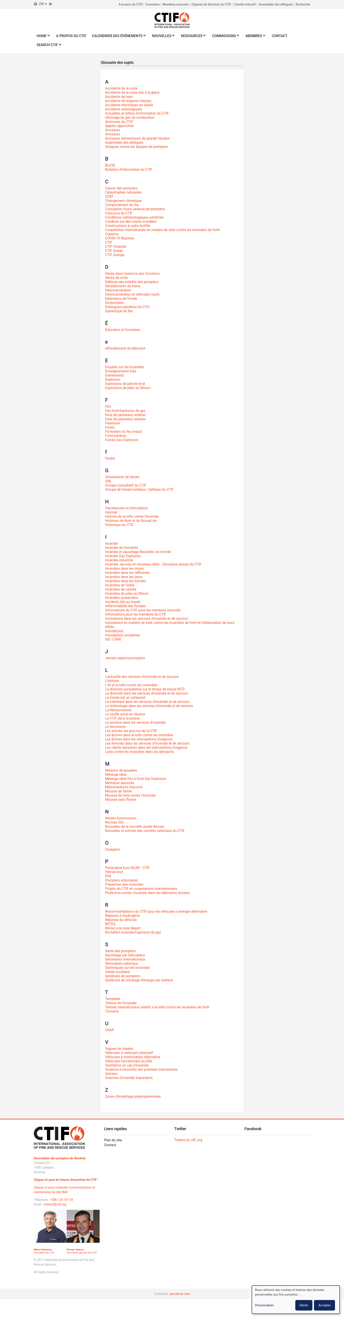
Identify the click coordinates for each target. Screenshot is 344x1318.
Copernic (112, 234)
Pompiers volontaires (121, 880)
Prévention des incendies (124, 885)
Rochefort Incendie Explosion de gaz (133, 932)
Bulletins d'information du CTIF (129, 169)
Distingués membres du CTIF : (128, 307)
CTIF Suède (114, 251)
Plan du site (113, 1140)
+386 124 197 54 (61, 1199)
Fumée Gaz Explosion (122, 440)
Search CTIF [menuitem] (48, 46)
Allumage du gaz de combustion (130, 117)
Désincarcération (118, 290)
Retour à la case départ (123, 928)
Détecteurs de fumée (121, 298)
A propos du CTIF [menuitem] (71, 36)
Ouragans (112, 849)
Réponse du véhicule (121, 920)
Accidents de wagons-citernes (128, 101)
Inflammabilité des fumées (126, 606)
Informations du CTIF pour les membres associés (143, 610)
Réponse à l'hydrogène (122, 916)
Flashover (112, 423)
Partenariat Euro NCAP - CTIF (127, 868)
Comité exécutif (245, 4)
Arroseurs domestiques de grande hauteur (138, 138)
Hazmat (111, 512)
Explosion (112, 379)
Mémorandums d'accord (124, 787)
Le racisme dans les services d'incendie (136, 722)
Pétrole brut (114, 872)
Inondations (114, 631)
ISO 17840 (113, 639)
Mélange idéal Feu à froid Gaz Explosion (136, 779)
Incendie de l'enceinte (122, 548)
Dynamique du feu (119, 311)
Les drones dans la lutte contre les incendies (139, 735)
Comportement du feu (122, 205)
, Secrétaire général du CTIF (82, 1251)
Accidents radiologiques (124, 109)
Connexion (152, 4)
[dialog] (296, 1300)
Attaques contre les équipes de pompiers (137, 147)
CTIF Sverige (115, 255)
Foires (110, 427)
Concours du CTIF (119, 213)
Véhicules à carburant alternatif (129, 1053)
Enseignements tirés (121, 371)
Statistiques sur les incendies (128, 968)
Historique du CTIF (119, 525)
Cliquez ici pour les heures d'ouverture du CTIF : (66, 1180)
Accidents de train (119, 97)
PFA (108, 876)
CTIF (108, 242)
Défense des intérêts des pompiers (132, 282)
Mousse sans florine (121, 799)
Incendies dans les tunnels (125, 581)
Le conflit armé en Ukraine (125, 714)
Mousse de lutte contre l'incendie (130, 795)
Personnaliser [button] (264, 1305)
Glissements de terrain (122, 477)
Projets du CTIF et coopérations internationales (141, 889)
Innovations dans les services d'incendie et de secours (147, 618)
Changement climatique (123, 201)
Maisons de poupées (121, 770)
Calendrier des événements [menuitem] (119, 37)
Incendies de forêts (120, 585)
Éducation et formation (123, 330)
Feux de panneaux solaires (126, 415)
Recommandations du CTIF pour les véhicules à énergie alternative (157, 911)
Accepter (324, 1305)
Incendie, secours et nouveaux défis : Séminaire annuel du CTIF (154, 564)
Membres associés (175, 4)
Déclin (304, 1305)
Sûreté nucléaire (117, 972)
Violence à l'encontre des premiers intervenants (142, 1069)
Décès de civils (116, 278)
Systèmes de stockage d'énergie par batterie (139, 980)
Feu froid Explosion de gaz (125, 411)
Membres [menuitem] (257, 37)
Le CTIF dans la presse (122, 718)
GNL (108, 481)
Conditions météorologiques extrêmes (135, 217)
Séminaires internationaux (125, 959)
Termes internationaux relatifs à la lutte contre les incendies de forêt (158, 1007)
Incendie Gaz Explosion (123, 556)
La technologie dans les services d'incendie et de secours (149, 706)
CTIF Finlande (115, 246)
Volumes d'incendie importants (129, 1078)
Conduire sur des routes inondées (131, 221)
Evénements (114, 375)
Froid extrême (116, 436)
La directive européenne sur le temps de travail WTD (145, 689)
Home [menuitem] (42, 37)
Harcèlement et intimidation (126, 508)
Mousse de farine (118, 791)
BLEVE (110, 165)
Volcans (111, 1074)
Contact (110, 1145)
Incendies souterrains (122, 598)
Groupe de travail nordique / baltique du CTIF (140, 489)
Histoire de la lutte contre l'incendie (132, 516)
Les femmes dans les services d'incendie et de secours (148, 743)
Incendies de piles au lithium (127, 593)
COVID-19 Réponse (120, 238)
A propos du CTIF (130, 4)
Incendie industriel (119, 560)
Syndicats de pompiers (123, 976)
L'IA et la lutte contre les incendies (131, 685)
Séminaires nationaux (122, 963)
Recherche (303, 4)
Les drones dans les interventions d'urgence (139, 739)
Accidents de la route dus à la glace (132, 92)
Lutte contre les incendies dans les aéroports (140, 752)
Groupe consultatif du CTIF (126, 485)
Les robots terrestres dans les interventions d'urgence (146, 747)
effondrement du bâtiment (125, 348)
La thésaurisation (118, 710)
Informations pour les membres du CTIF (136, 614)
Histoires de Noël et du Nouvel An (131, 521)
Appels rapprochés (119, 126)
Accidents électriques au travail (129, 105)
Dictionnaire (114, 303)
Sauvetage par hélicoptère (125, 955)
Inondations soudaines (123, 635)
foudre (110, 458)
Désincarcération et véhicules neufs (132, 294)
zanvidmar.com (179, 1294)
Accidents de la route (121, 88)
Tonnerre (112, 1011)
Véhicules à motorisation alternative (133, 1057)
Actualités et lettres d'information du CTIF (137, 113)
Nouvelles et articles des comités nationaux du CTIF (145, 831)
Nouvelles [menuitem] (164, 37)
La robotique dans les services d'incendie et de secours (148, 702)
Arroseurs (112, 130)
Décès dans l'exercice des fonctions (133, 273)
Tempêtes (113, 999)
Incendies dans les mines (124, 568)
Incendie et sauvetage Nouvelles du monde (138, 552)
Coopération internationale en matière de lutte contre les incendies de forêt (163, 230)
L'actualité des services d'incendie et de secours (142, 677)
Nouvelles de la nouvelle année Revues (135, 826)
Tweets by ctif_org (188, 1140)
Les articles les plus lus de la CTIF (131, 731)
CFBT (109, 196)
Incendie (111, 543)
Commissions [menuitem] (227, 37)
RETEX (110, 924)
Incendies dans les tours (124, 577)
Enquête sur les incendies (125, 367)
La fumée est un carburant (125, 697)
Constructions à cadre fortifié (127, 226)
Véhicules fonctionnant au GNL (129, 1061)
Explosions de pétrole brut (125, 384)
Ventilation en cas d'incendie (127, 1065)
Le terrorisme (115, 727)
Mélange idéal (116, 774)
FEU (108, 406)
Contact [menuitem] (283, 36)
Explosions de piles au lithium (128, 388)
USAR (109, 1030)
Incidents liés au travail (123, 602)
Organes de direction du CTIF (211, 4)
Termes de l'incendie (121, 1003)
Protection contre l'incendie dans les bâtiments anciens (148, 893)
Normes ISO (114, 822)
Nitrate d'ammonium (121, 818)
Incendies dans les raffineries (127, 573)
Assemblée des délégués (275, 4)
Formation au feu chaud (123, 431)
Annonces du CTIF (119, 122)
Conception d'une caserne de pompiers (135, 209)
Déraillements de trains (123, 286)
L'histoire (112, 681)
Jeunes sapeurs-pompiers (125, 658)
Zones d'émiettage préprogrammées (133, 1096)
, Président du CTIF (44, 1251)
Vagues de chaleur (119, 1049)
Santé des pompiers (120, 951)
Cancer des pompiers (121, 188)
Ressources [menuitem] (194, 37)
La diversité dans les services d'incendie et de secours (147, 693)
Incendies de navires (121, 589)
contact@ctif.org (55, 1204)
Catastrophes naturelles (123, 192)
